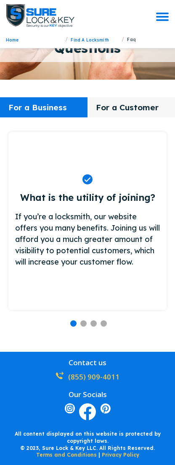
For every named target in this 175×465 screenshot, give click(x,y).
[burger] (162, 17)
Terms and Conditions (66, 455)
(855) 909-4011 (87, 376)
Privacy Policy (120, 455)
